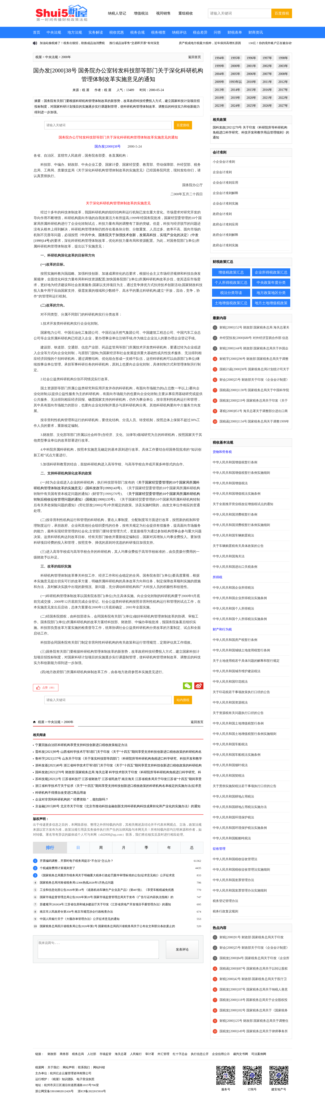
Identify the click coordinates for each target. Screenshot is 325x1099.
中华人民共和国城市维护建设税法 (236, 671)
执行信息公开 (200, 1054)
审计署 (149, 1054)
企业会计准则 (222, 172)
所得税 (217, 577)
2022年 (283, 97)
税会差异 (200, 32)
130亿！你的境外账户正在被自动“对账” (274, 43)
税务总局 (78, 1054)
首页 (36, 32)
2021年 (267, 97)
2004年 (219, 74)
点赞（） (49, 687)
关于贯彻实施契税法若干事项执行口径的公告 (244, 786)
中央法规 (54, 32)
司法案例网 (258, 1054)
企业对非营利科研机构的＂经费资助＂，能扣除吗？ (71, 799)
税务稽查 (158, 32)
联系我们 (84, 1067)
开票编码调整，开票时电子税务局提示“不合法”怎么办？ (76, 860)
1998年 (283, 58)
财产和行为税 (222, 629)
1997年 (267, 58)
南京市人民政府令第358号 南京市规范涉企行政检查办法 (76, 911)
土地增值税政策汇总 (231, 303)
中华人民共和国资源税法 (230, 702)
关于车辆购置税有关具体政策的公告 (238, 546)
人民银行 (136, 1054)
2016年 (267, 89)
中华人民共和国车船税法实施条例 (236, 754)
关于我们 (53, 1067)
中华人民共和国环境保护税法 (233, 817)
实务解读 (95, 32)
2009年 (219, 82)
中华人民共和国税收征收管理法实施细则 (241, 869)
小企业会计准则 (224, 161)
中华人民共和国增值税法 (230, 483)
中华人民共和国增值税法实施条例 (236, 493)
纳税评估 (179, 32)
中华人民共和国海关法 (229, 556)
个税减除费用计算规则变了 (57, 868)
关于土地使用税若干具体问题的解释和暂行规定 (246, 660)
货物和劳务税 (222, 452)
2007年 (267, 74)
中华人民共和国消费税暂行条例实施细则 (241, 525)
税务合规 (137, 32)
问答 (217, 32)
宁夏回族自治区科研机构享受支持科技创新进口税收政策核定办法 (81, 745)
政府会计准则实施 (225, 245)
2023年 (219, 105)
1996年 (251, 58)
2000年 (66, 57)
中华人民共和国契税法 (229, 775)
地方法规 (75, 32)
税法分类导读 (231, 293)
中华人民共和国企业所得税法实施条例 (240, 598)
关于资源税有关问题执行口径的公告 (238, 713)
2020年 (251, 97)
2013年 (219, 89)
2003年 (283, 66)
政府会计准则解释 (225, 235)
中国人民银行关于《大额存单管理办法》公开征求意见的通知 (80, 919)
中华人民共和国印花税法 (230, 681)
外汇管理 (163, 1054)
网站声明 (69, 1067)
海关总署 (121, 1054)
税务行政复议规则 (225, 911)
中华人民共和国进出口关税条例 (235, 566)
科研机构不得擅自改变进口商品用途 (60, 792)
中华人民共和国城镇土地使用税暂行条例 (241, 650)
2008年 (283, 74)
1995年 (235, 58)
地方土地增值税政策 (271, 303)
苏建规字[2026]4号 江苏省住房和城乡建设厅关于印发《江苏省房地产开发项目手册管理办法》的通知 (105, 904)
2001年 (251, 66)
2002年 (267, 66)
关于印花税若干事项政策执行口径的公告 (241, 692)
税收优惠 (116, 32)
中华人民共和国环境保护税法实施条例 (240, 828)
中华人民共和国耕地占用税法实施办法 (240, 807)
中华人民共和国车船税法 (230, 744)
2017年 (283, 89)
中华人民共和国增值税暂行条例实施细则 (241, 472)
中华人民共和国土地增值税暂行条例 (238, 723)
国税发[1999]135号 (100, 499)
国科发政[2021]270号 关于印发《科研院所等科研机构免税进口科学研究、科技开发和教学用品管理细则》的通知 (251, 132)
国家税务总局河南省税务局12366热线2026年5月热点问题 (77, 882)
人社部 (91, 1054)
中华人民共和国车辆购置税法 (233, 535)
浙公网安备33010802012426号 (54, 1091)
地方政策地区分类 (271, 293)
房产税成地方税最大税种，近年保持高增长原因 (210, 43)
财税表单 (235, 32)
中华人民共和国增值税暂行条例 (235, 462)
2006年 (251, 74)
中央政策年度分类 (271, 282)
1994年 (219, 58)
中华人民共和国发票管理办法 (233, 880)
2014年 (235, 89)
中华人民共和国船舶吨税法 (232, 838)
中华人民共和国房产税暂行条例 (235, 640)
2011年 (267, 82)
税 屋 (85, 90)
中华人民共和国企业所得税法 (233, 587)
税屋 (38, 57)
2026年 (267, 105)
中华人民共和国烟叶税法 (230, 765)
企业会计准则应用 (225, 182)
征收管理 (219, 848)
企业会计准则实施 (225, 203)
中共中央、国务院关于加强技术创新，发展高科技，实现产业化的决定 (134, 235)
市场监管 (105, 1054)
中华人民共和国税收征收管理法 (235, 859)
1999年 (219, 66)
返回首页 (194, 57)
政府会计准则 (222, 214)
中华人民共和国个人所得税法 (233, 608)
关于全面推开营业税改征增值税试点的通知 (243, 504)
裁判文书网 (240, 1054)
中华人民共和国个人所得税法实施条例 (240, 619)
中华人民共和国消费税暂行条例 (235, 514)
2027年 (283, 105)
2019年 (235, 97)
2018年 (219, 97)
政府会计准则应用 (225, 224)
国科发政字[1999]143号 (103, 488)
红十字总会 (180, 1054)
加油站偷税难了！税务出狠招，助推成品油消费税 (72, 43)
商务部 (64, 1054)
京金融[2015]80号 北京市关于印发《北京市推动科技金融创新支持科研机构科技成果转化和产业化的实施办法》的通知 (117, 806)
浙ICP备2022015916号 (92, 1091)
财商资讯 (255, 32)
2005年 (235, 74)
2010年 (251, 82)
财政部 (52, 1054)
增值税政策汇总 (231, 272)
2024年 (235, 105)
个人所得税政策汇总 (231, 282)
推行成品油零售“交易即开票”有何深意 (134, 43)
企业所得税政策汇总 (271, 272)
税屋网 (39, 1067)
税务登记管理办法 (225, 901)
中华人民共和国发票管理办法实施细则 (240, 890)
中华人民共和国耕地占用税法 (233, 796)
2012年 (283, 82)
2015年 (251, 89)
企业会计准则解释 (225, 193)
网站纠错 (99, 1067)
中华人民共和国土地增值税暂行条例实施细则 (244, 734)
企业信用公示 (221, 1054)
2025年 (251, 105)
